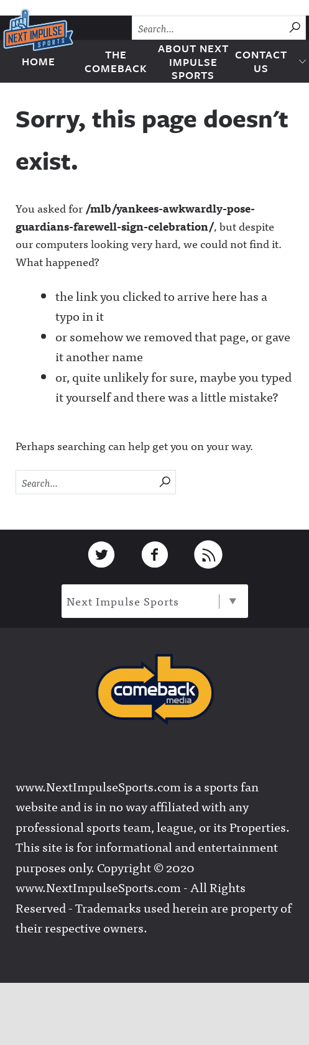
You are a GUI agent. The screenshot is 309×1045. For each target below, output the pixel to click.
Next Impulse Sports (151, 601)
